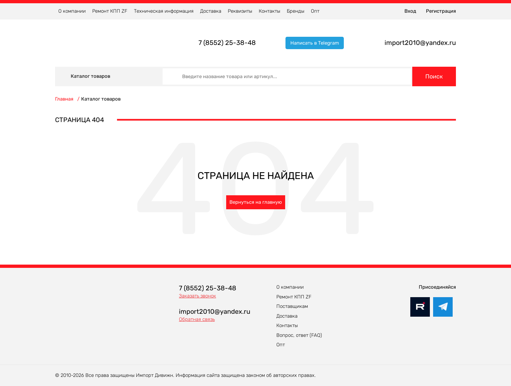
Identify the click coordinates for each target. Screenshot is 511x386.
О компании (72, 11)
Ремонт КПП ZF (109, 11)
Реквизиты (240, 11)
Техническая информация (164, 11)
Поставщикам (292, 306)
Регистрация (441, 11)
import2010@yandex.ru (420, 43)
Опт (315, 11)
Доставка (210, 11)
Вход (410, 11)
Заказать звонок (197, 296)
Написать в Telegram (314, 43)
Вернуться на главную (255, 202)
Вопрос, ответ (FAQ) (299, 335)
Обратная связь (197, 319)
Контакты (269, 11)
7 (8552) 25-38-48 (227, 43)
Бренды (295, 11)
